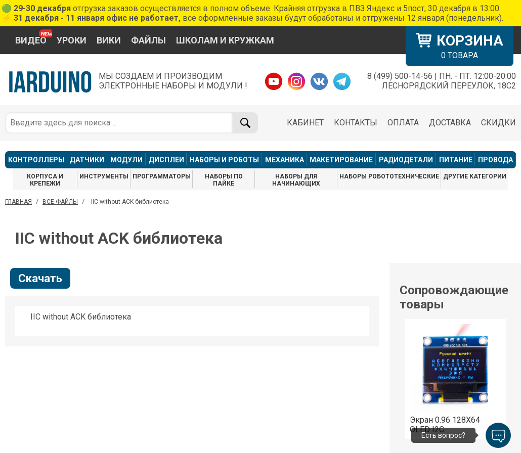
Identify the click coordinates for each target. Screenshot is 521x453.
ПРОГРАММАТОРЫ (162, 176)
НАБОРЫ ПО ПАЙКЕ (224, 180)
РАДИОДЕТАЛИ (406, 160)
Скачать (40, 278)
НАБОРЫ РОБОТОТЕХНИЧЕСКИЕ (389, 176)
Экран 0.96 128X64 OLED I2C (445, 424)
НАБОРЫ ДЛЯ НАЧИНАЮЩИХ (296, 180)
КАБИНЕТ (305, 122)
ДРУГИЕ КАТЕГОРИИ (474, 176)
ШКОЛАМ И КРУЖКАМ (225, 40)
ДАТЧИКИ (87, 160)
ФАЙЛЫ (148, 40)
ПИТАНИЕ (455, 160)
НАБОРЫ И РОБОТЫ (224, 160)
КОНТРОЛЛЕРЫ (36, 160)
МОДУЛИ (126, 160)
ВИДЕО (31, 40)
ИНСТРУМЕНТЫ (103, 176)
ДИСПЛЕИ (166, 160)
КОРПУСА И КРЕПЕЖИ (45, 180)
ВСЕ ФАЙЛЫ (60, 201)
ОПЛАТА (403, 122)
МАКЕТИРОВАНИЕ (341, 160)
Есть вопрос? (443, 435)
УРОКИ (71, 40)
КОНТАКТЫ (355, 122)
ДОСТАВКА (450, 122)
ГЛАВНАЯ (18, 201)
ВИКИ (109, 40)
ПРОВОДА (495, 160)
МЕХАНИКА (284, 160)
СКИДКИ (498, 122)
